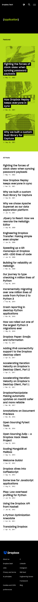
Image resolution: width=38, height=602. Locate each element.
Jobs (4, 568)
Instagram (23, 568)
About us (6, 559)
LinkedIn (23, 563)
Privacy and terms (9, 572)
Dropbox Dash (8, 563)
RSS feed (23, 572)
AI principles (7, 576)
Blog (21, 585)
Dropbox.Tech (7, 5)
